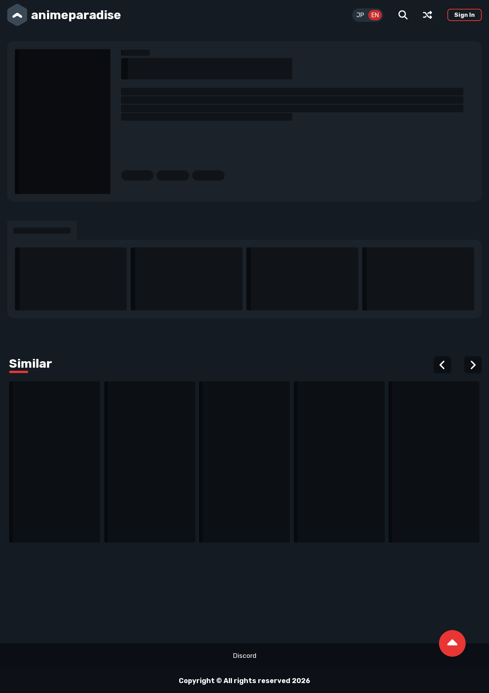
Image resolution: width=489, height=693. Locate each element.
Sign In (464, 14)
